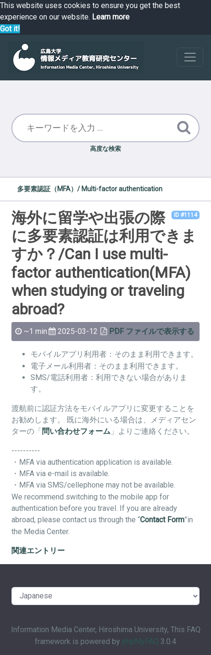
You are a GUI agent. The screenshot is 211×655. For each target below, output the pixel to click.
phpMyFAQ (140, 641)
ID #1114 (185, 215)
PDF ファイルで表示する (151, 331)
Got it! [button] (10, 28)
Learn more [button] (111, 16)
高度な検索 (105, 148)
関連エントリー (38, 550)
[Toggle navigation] (190, 57)
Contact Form (162, 519)
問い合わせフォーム (76, 431)
